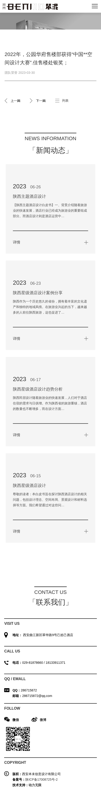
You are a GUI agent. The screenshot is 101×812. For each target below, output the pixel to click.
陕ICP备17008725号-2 (41, 779)
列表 (65, 100)
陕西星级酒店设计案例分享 (38, 292)
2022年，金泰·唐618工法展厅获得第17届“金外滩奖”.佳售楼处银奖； (13, 100)
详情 (16, 242)
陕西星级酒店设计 (29, 485)
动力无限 (35, 785)
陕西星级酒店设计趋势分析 (38, 389)
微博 (43, 720)
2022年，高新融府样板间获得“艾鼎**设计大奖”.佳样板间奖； (38, 100)
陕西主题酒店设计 (29, 196)
